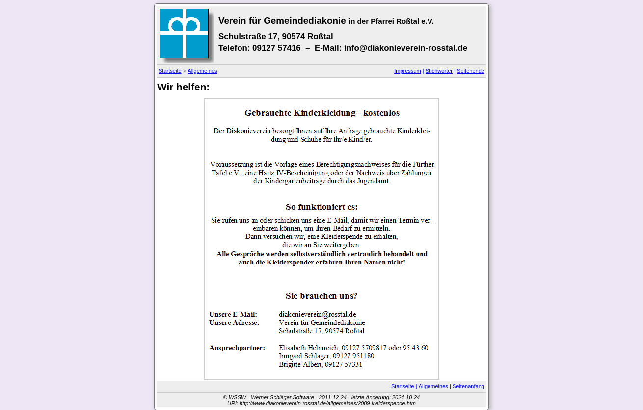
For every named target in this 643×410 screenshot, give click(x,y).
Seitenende (470, 71)
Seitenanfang (468, 386)
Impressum (407, 71)
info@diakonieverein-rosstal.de (405, 48)
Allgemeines (202, 71)
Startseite (170, 71)
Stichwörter (439, 71)
